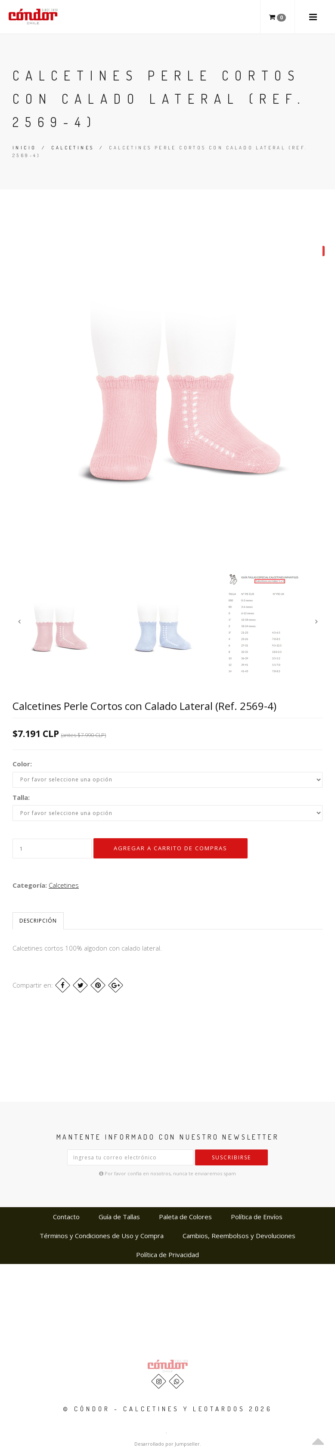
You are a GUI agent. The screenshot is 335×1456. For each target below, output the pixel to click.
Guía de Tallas (119, 1216)
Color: (22, 763)
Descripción (38, 920)
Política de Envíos (256, 1216)
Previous (18, 621)
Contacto (66, 1216)
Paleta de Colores (185, 1216)
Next (316, 621)
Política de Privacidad (167, 1254)
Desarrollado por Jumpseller (167, 1444)
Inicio (24, 148)
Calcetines (72, 148)
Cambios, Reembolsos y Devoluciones (239, 1235)
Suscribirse (231, 1157)
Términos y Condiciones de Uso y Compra (102, 1235)
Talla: (21, 797)
